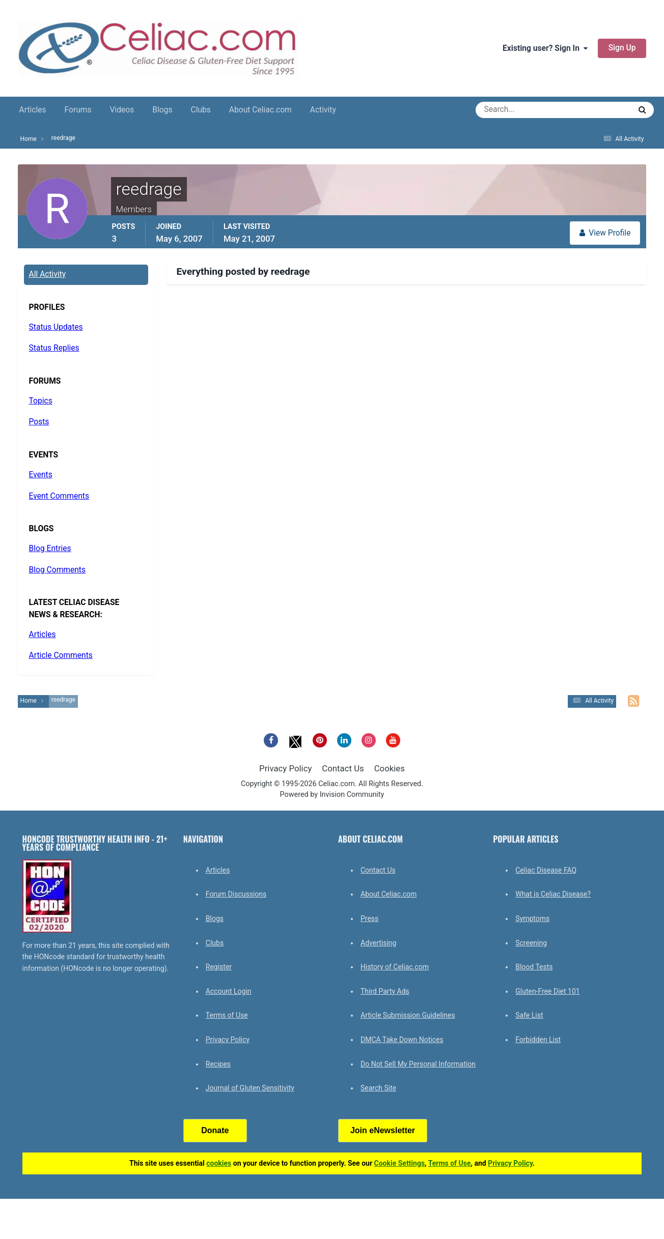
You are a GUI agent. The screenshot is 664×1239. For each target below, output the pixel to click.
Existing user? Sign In (545, 48)
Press (369, 918)
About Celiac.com (260, 109)
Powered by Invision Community (332, 794)
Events (40, 474)
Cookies (389, 768)
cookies (218, 1163)
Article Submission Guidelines (408, 1015)
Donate (215, 1130)
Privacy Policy (285, 768)
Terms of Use (227, 1015)
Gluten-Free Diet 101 (547, 991)
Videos (122, 109)
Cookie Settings (399, 1163)
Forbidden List (538, 1039)
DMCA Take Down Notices (402, 1039)
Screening (531, 943)
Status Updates (56, 327)
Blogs (162, 109)
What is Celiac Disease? (553, 894)
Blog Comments (57, 569)
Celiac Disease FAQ (545, 870)
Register (219, 967)
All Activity (47, 274)
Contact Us (343, 768)
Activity (323, 109)
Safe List (529, 1015)
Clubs (201, 109)
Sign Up (622, 47)
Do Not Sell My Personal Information (418, 1064)
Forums (78, 109)
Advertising (378, 943)
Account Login (229, 991)
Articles (32, 109)
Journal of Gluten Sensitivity (250, 1088)
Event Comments (59, 496)
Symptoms (532, 918)
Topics (40, 401)
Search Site (378, 1088)
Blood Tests (533, 967)
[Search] (517, 110)
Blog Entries (50, 548)
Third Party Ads (385, 991)
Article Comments (61, 655)
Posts (39, 421)
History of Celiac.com (395, 967)
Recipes (218, 1064)
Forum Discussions (236, 894)
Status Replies (54, 348)
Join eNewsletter (382, 1130)
